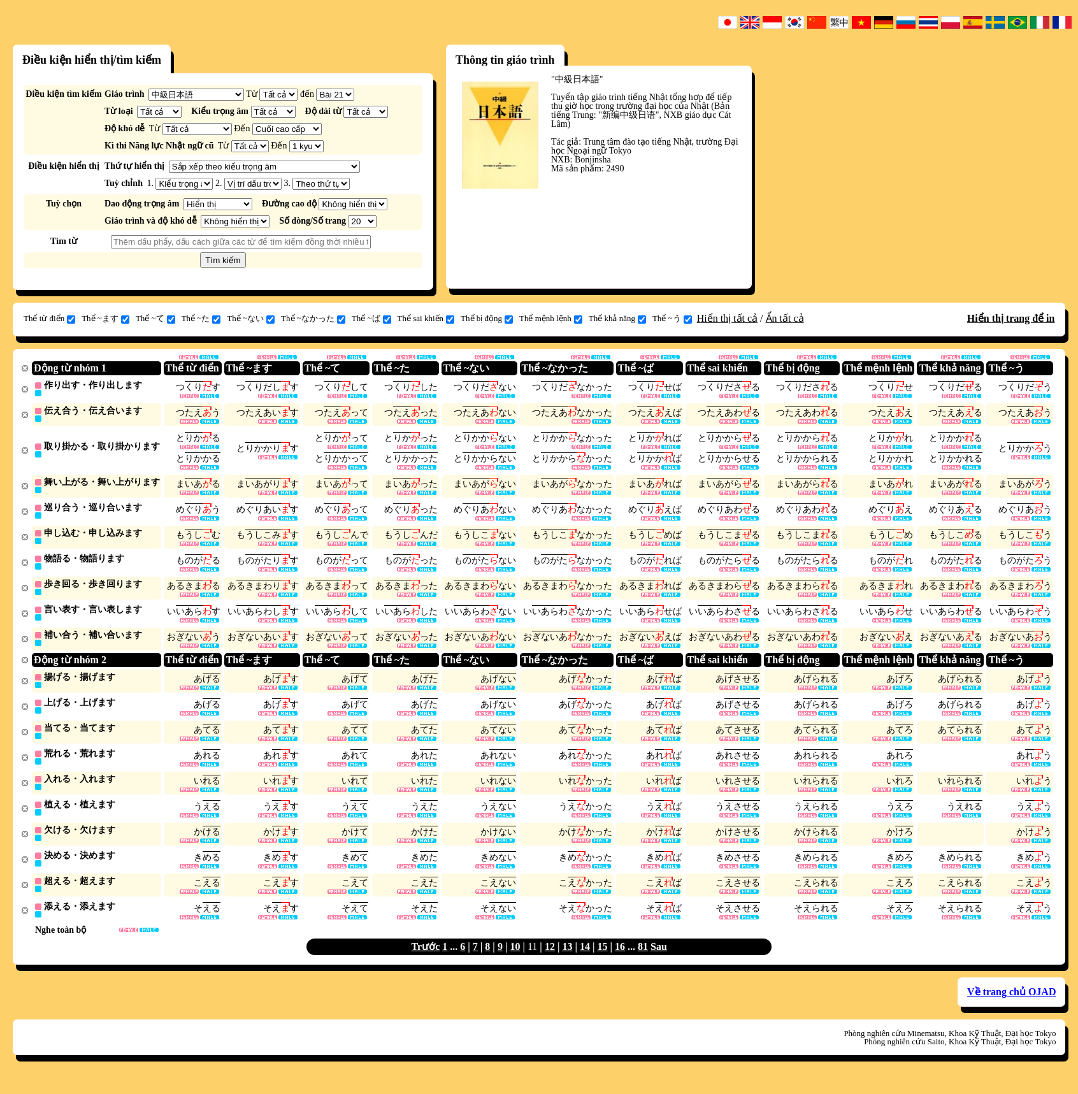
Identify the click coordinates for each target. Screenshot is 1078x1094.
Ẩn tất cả (785, 318)
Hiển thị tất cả (727, 318)
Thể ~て (155, 318)
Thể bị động (487, 318)
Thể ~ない (251, 318)
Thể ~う (672, 318)
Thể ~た (201, 318)
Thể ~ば (371, 318)
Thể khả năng (617, 318)
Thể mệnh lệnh (550, 318)
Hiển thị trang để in (1011, 318)
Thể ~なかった (313, 318)
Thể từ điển (49, 318)
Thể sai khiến (426, 318)
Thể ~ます (105, 318)
